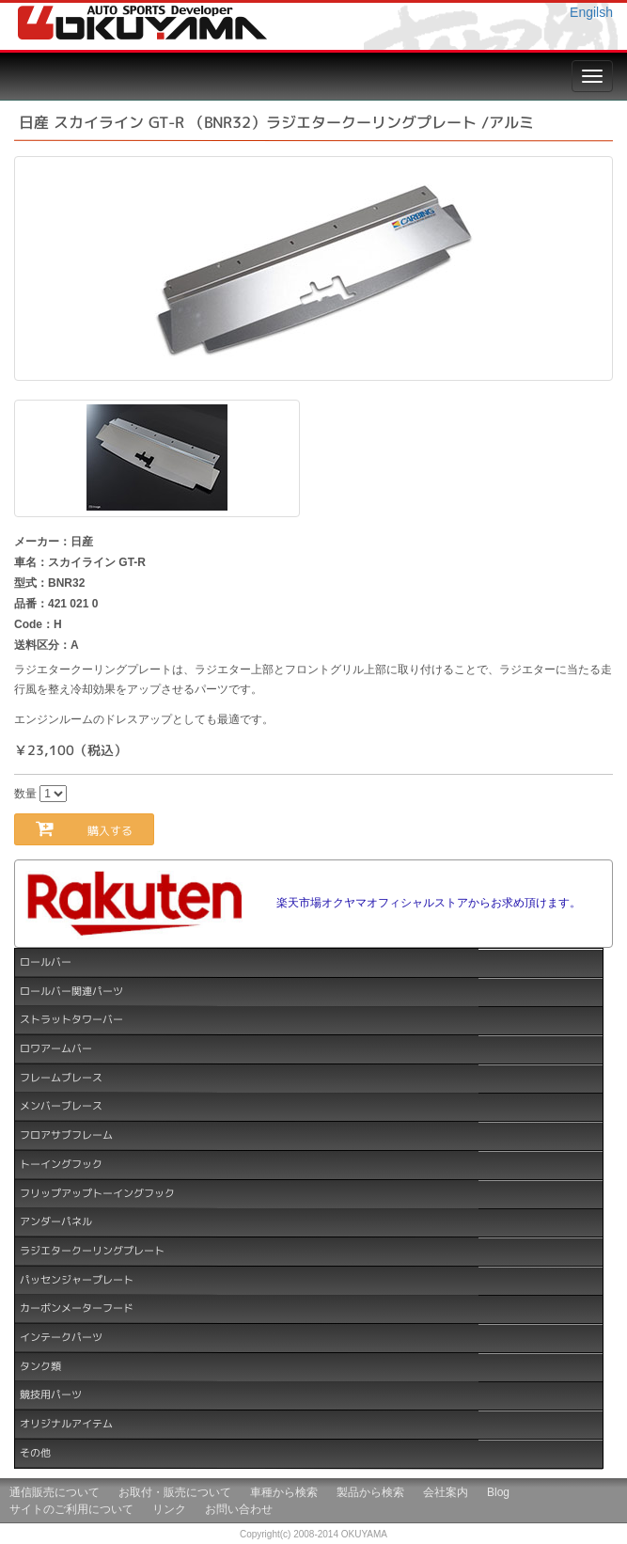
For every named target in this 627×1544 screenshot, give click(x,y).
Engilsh (591, 12)
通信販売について (54, 1492)
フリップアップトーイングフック (97, 1192)
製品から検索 (370, 1492)
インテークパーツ (61, 1337)
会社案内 (445, 1492)
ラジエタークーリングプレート (92, 1250)
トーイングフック (61, 1164)
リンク (169, 1509)
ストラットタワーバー (71, 1019)
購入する (95, 829)
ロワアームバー (56, 1048)
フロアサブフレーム (66, 1134)
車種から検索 (284, 1492)
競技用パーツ (51, 1394)
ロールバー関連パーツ (71, 990)
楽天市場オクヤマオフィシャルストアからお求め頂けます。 (428, 902)
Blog (498, 1492)
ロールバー (45, 961)
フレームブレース (61, 1076)
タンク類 (40, 1365)
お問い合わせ (239, 1509)
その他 (35, 1452)
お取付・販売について (174, 1492)
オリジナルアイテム (66, 1423)
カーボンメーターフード (76, 1308)
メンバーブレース (61, 1105)
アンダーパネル (56, 1221)
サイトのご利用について (71, 1509)
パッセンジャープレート (76, 1278)
